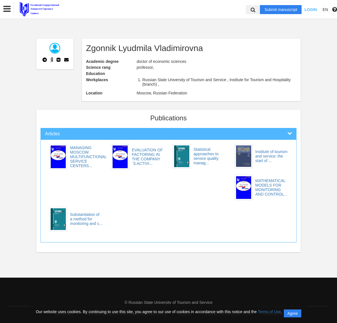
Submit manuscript (280, 9)
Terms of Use (269, 311)
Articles (52, 133)
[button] (7, 9)
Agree (292, 313)
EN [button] (325, 9)
